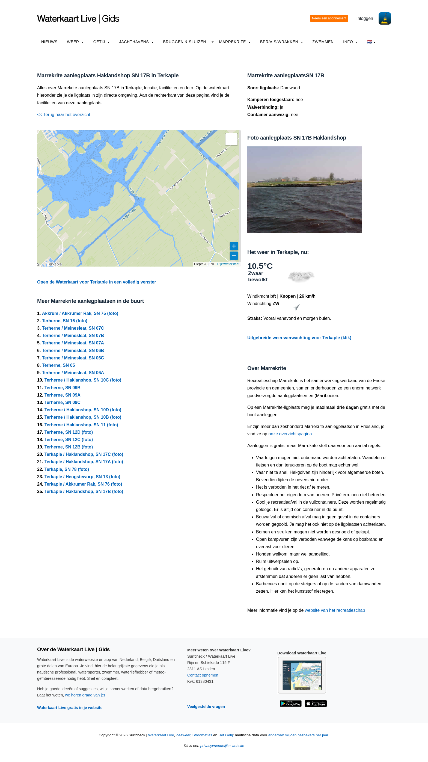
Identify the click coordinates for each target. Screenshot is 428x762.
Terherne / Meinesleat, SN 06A (73, 372)
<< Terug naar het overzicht (63, 114)
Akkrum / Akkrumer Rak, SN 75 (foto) (80, 313)
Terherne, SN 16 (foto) (64, 320)
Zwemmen (323, 42)
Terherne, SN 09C (62, 402)
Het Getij (225, 735)
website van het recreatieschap (335, 610)
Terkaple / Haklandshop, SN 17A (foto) (83, 461)
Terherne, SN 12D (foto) (68, 432)
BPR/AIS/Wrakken (281, 42)
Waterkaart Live (161, 735)
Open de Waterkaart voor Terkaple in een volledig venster (96, 282)
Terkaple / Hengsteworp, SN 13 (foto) (82, 476)
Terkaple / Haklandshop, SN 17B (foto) (83, 491)
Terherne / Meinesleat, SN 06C (73, 358)
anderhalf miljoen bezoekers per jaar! (298, 735)
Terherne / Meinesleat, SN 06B (73, 350)
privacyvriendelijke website (222, 746)
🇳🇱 (371, 42)
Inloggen (364, 18)
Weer (75, 42)
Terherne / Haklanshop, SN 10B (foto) (82, 417)
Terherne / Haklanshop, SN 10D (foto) (82, 409)
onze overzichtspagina (290, 434)
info (350, 42)
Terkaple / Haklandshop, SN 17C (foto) (83, 454)
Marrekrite (235, 42)
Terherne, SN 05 (58, 365)
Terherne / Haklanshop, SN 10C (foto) (82, 380)
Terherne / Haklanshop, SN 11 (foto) (81, 425)
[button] (231, 139)
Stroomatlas (202, 735)
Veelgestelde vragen (206, 706)
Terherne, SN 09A (62, 395)
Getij (101, 42)
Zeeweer (183, 735)
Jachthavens (136, 42)
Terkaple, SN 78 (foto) (66, 469)
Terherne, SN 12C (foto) (68, 439)
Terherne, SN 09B (62, 387)
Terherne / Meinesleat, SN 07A (73, 343)
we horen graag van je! (85, 695)
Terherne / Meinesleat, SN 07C (73, 328)
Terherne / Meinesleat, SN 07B (73, 335)
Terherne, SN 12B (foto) (68, 447)
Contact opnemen (202, 675)
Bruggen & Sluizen (184, 42)
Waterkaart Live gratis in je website (69, 707)
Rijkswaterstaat (228, 264)
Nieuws (49, 42)
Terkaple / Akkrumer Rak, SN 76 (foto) (83, 484)
